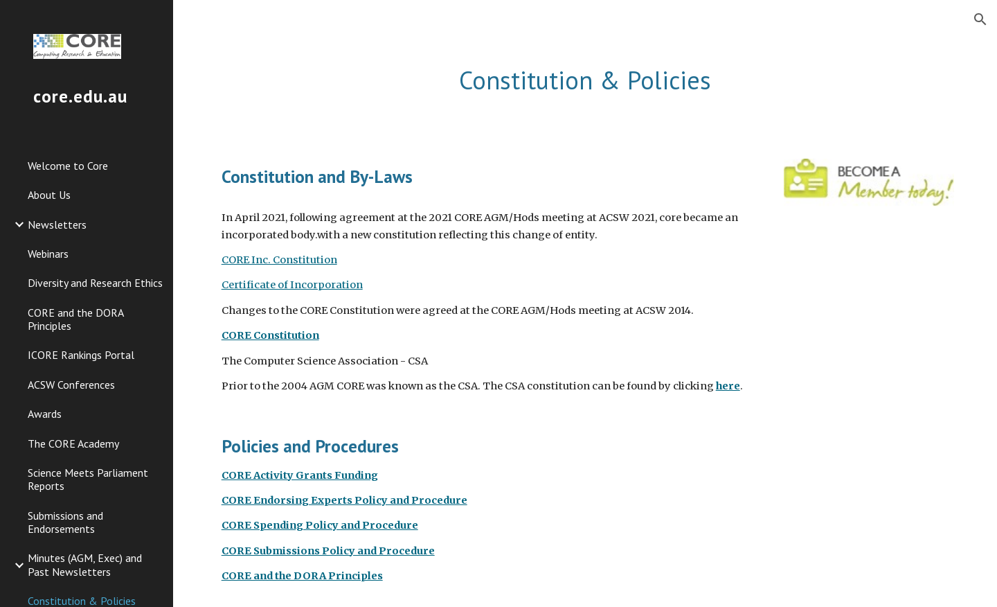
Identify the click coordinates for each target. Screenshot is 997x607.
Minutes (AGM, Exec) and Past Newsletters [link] (85, 564)
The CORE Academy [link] (73, 443)
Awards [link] (45, 414)
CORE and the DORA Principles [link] (75, 319)
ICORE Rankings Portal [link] (81, 355)
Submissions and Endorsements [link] (65, 522)
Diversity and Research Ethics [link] (95, 283)
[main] (585, 80)
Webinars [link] (48, 254)
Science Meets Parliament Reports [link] (88, 479)
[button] (980, 19)
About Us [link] (49, 195)
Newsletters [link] (57, 224)
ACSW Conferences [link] (71, 385)
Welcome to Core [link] (68, 166)
